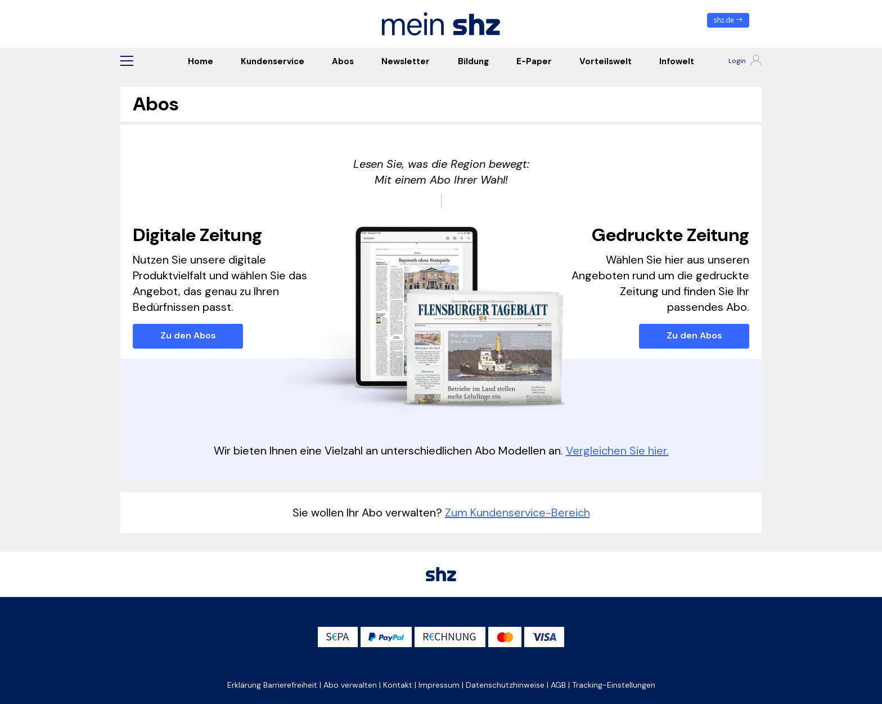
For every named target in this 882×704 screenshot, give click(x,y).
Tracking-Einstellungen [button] (613, 685)
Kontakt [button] (397, 685)
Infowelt (676, 61)
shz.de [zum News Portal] (728, 20)
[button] (126, 61)
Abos (343, 61)
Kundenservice (272, 61)
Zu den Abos (188, 335)
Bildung (473, 61)
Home (200, 61)
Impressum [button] (439, 685)
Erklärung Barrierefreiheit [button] (272, 685)
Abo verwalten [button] (350, 685)
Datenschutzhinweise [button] (505, 685)
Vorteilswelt (605, 61)
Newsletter (405, 61)
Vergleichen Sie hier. (617, 450)
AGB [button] (558, 685)
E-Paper (534, 61)
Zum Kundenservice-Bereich (517, 512)
